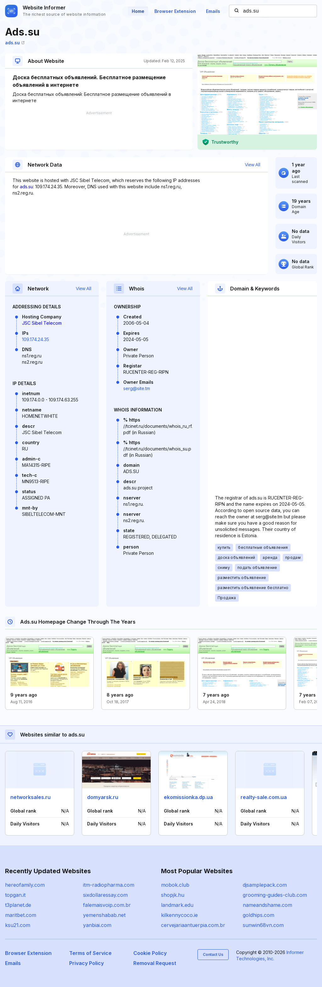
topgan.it (15, 895)
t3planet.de (18, 905)
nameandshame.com (267, 905)
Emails (213, 11)
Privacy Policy (86, 963)
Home (138, 11)
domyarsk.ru (102, 797)
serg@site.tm (136, 388)
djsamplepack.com (265, 885)
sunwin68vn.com (263, 925)
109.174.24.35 (35, 339)
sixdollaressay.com (105, 895)
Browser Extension (175, 11)
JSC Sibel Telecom (42, 323)
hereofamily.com (25, 885)
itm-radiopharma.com (108, 885)
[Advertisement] (99, 130)
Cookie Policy (150, 953)
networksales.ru (30, 797)
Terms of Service (90, 953)
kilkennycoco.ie (179, 915)
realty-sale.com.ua (264, 797)
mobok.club (175, 885)
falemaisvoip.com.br (107, 905)
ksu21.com (17, 925)
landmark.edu (177, 905)
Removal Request (154, 963)
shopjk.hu (172, 895)
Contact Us (213, 954)
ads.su (15, 42)
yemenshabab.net (104, 915)
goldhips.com (258, 915)
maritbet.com (20, 915)
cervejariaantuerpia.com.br (193, 925)
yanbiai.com (97, 925)
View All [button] (252, 164)
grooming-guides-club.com (275, 895)
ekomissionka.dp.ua (188, 797)
